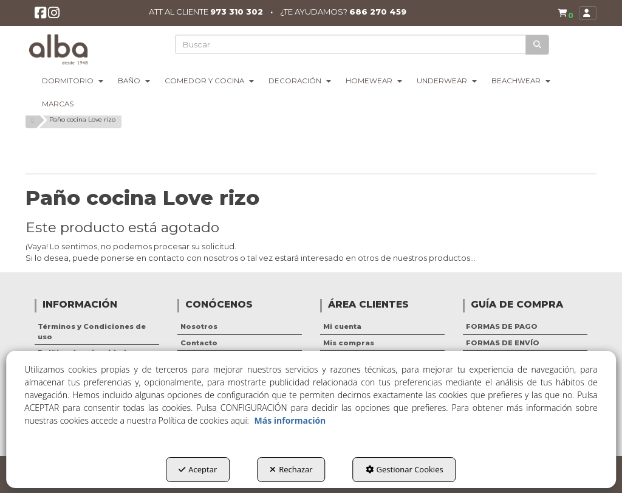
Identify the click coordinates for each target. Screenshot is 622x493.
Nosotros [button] (198, 326)
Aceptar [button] (198, 469)
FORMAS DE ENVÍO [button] (502, 343)
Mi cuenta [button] (342, 326)
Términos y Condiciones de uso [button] (92, 331)
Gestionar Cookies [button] (404, 469)
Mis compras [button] (348, 343)
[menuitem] (563, 13)
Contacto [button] (198, 343)
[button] (41, 16)
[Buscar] (538, 45)
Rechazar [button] (291, 469)
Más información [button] (290, 420)
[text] (351, 44)
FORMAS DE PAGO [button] (502, 326)
